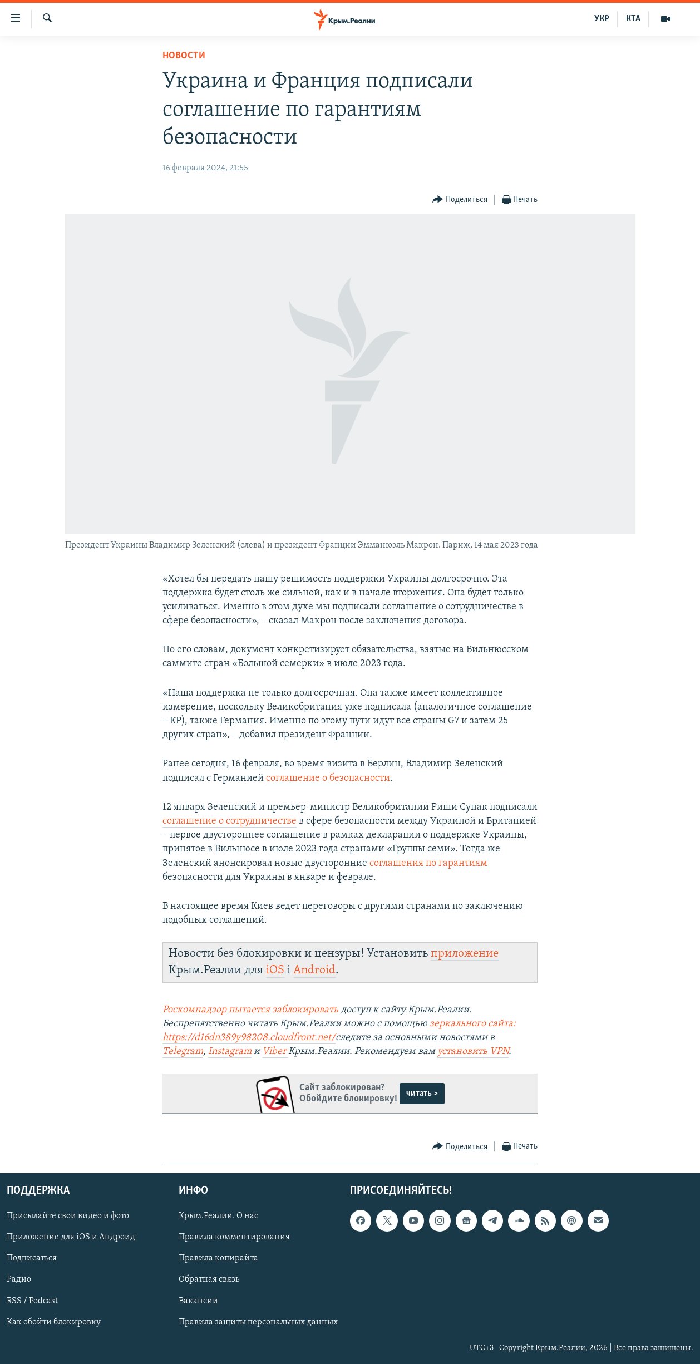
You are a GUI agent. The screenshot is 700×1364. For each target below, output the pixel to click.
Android (314, 970)
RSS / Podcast (32, 1300)
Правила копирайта (218, 1258)
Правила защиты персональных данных (258, 1321)
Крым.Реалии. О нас (218, 1216)
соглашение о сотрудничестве (229, 821)
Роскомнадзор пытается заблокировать (250, 1009)
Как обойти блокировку (54, 1321)
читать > (422, 1093)
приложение (465, 953)
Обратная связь (209, 1279)
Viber (275, 1051)
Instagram (230, 1051)
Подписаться (32, 1258)
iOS (275, 970)
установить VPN (473, 1051)
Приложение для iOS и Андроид (71, 1237)
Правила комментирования (234, 1237)
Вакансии (198, 1300)
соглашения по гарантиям (428, 863)
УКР (601, 18)
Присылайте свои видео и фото (68, 1216)
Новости (183, 56)
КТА (633, 18)
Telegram (182, 1051)
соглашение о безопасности (328, 778)
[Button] (459, 200)
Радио (19, 1279)
